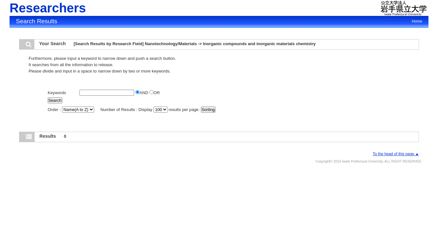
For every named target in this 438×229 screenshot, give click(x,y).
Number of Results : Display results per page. (150, 109)
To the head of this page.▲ (396, 154)
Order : (71, 109)
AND (142, 92)
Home (417, 21)
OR (154, 92)
